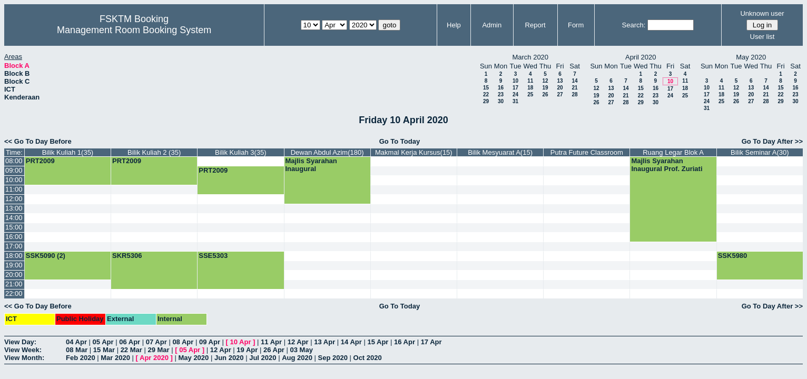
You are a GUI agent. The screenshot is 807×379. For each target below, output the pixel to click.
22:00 (14, 293)
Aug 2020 (297, 358)
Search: (634, 25)
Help (454, 25)
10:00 (14, 180)
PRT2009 (40, 161)
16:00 (14, 237)
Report (535, 25)
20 (560, 88)
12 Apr (298, 342)
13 (560, 81)
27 (560, 94)
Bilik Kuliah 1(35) (68, 152)
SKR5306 (127, 256)
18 (530, 88)
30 (501, 101)
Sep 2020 (333, 358)
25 (530, 94)
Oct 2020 (367, 358)
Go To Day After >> (772, 141)
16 (501, 88)
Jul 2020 (262, 358)
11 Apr (271, 342)
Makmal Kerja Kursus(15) (413, 152)
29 (486, 101)
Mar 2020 (115, 358)
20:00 (14, 274)
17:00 (14, 246)
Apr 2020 (154, 358)
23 (501, 94)
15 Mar (104, 350)
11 (530, 81)
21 (574, 88)
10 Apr (240, 342)
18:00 (14, 256)
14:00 (14, 218)
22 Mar (131, 350)
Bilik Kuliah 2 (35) (154, 152)
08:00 (14, 161)
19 (545, 88)
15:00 (14, 227)
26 (545, 94)
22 (486, 94)
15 (486, 88)
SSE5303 (213, 256)
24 (515, 94)
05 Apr (103, 342)
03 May (301, 350)
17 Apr (431, 342)
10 (515, 81)
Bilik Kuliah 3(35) (241, 152)
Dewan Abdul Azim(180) (327, 152)
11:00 (14, 189)
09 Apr (209, 342)
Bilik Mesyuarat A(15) (500, 152)
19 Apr (247, 350)
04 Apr (76, 342)
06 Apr (129, 342)
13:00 (14, 208)
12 (545, 81)
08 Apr (182, 342)
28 (574, 94)
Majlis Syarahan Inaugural (311, 165)
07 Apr (156, 342)
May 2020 (193, 358)
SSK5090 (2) (45, 256)
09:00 (14, 170)
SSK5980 (732, 256)
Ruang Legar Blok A (673, 152)
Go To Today (399, 141)
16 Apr (404, 342)
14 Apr (351, 342)
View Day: (20, 342)
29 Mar (158, 350)
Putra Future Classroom (586, 152)
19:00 (14, 265)
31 (515, 101)
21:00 (14, 284)
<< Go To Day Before (38, 141)
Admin (491, 25)
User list (762, 37)
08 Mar (76, 350)
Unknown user (762, 13)
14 (574, 81)
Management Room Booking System (134, 30)
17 (515, 88)
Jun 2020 (229, 358)
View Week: (23, 350)
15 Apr (377, 342)
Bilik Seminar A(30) (760, 152)
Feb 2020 (80, 358)
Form (576, 25)
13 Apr (324, 342)
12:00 (14, 199)
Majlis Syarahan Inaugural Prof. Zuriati (666, 165)
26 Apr (273, 350)
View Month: (24, 358)
